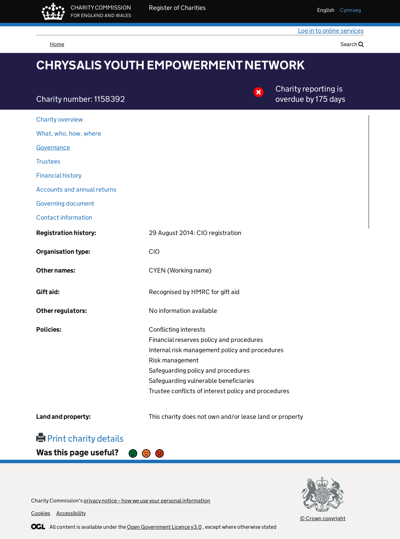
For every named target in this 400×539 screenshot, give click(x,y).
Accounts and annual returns (76, 189)
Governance (53, 147)
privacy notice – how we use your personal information (147, 500)
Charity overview (59, 119)
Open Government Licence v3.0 (164, 527)
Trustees (48, 161)
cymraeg (350, 10)
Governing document (65, 203)
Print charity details (80, 438)
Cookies (40, 513)
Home (57, 44)
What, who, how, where (68, 133)
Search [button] (352, 44)
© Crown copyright (322, 518)
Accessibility (71, 513)
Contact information (64, 217)
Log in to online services (331, 30)
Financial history (59, 175)
